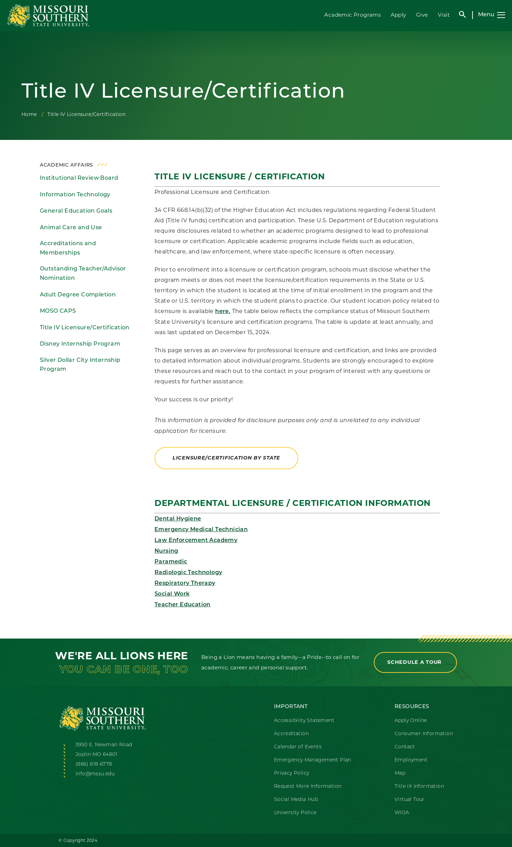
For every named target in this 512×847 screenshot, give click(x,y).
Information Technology (75, 195)
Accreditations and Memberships (68, 248)
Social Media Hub (296, 799)
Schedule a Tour (415, 662)
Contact (405, 747)
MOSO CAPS (58, 311)
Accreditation (291, 734)
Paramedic (171, 562)
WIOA (402, 812)
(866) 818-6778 (94, 764)
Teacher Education (183, 605)
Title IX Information (419, 786)
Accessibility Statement (304, 720)
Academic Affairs (66, 165)
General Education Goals (76, 211)
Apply (398, 14)
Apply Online (411, 720)
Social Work (172, 594)
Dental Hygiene (178, 519)
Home (29, 114)
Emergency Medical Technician (201, 530)
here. (222, 311)
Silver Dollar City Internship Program (80, 365)
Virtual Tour (410, 799)
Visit (444, 14)
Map (400, 773)
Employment (411, 760)
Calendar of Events (297, 747)
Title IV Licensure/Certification (85, 328)
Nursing (166, 551)
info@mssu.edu (95, 774)
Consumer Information (424, 734)
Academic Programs (352, 14)
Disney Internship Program (80, 344)
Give (422, 14)
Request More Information (308, 786)
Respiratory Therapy (185, 583)
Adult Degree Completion (78, 295)
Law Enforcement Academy (196, 540)
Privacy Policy (291, 773)
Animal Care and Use (71, 228)
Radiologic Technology (188, 573)
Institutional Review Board (79, 178)
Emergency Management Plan (312, 760)
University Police (295, 812)
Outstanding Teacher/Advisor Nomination (83, 273)
